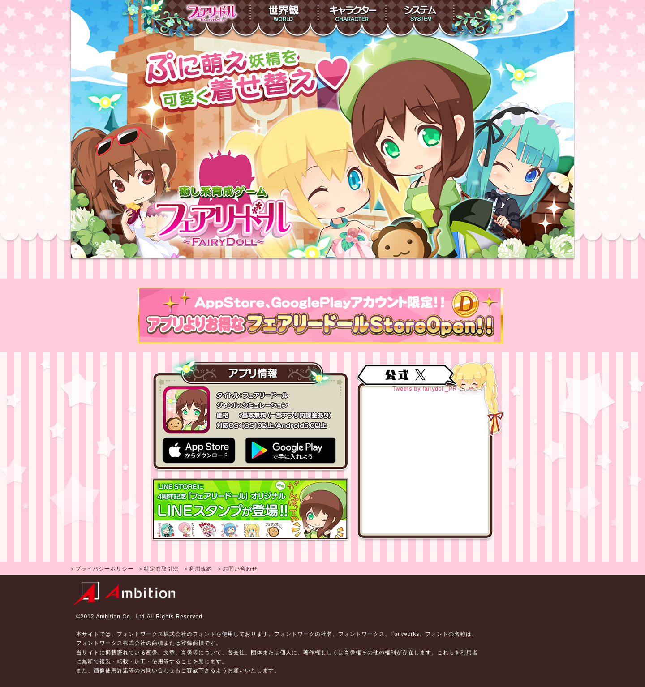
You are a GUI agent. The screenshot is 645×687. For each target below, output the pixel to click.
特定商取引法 (161, 569)
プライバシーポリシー (104, 569)
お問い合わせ (240, 569)
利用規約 (200, 569)
